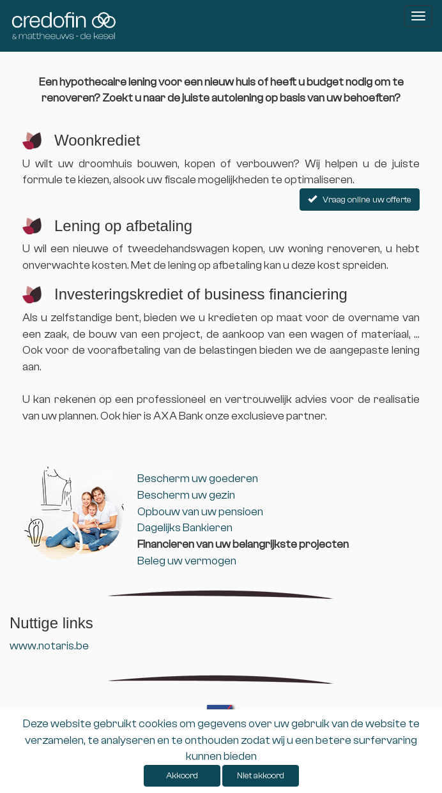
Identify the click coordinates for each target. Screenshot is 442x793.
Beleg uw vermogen (186, 561)
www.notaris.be (49, 646)
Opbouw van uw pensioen (200, 511)
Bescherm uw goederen (197, 478)
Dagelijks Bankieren (184, 527)
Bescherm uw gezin (186, 495)
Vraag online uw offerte (359, 200)
